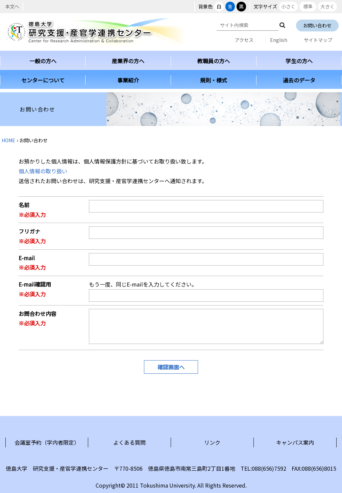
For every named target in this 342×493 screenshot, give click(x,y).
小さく (288, 6)
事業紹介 (128, 80)
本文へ (12, 6)
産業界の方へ (128, 61)
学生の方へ (299, 61)
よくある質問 (129, 442)
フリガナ (29, 231)
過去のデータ (299, 80)
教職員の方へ (213, 61)
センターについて (43, 80)
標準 (308, 6)
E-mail (27, 258)
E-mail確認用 (35, 284)
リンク (212, 442)
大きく (327, 6)
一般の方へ (42, 61)
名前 (24, 205)
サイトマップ (318, 39)
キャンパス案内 (295, 442)
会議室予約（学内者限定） (47, 442)
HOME (8, 140)
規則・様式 (213, 80)
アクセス (244, 39)
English (278, 39)
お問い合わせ (317, 25)
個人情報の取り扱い (43, 171)
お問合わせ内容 (37, 314)
